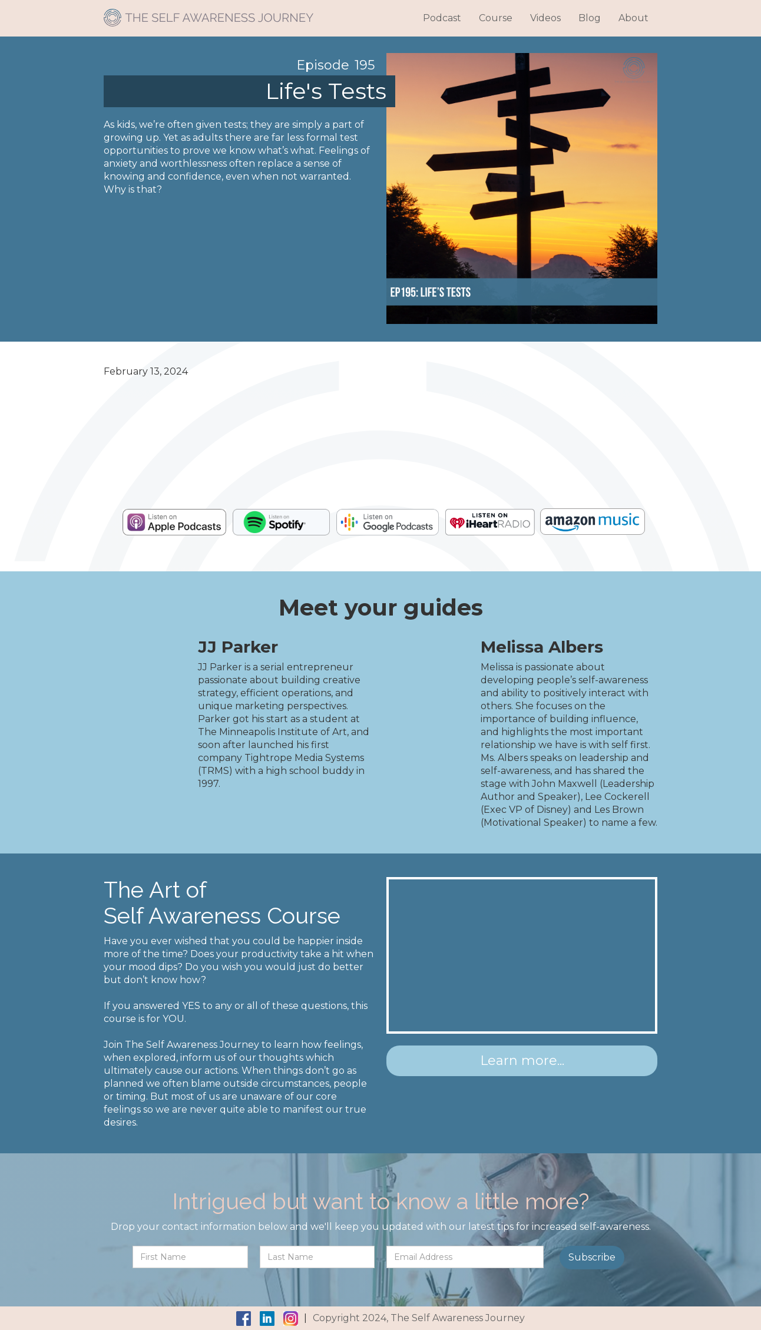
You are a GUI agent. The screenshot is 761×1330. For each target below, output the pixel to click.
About (633, 18)
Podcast (442, 18)
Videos (545, 18)
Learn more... (522, 1060)
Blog (589, 18)
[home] (208, 13)
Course (495, 18)
